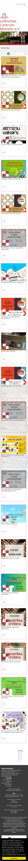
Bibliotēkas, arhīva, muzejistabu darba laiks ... (12, 248)
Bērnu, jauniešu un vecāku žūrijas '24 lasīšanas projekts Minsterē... (12, 731)
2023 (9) (20, 756)
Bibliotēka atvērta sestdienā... (11, 111)
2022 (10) (20, 758)
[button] (22, 34)
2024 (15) (20, 755)
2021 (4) (20, 759)
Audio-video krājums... (8, 352)
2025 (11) (20, 753)
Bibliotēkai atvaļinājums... (10, 524)
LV (21, 4)
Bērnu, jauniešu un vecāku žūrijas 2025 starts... (12, 455)
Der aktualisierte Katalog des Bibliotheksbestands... (11, 490)
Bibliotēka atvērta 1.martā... (10, 559)
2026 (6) (20, 752)
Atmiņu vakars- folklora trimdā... (12, 145)
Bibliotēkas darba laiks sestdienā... (13, 283)
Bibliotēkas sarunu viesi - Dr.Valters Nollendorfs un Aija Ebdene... (13, 76)
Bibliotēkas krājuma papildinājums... (13, 421)
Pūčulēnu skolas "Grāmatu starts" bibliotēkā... (12, 697)
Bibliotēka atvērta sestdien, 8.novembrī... (10, 317)
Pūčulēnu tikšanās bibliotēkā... (11, 179)
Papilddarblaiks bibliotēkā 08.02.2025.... (10, 628)
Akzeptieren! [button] (14, 858)
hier (3, 853)
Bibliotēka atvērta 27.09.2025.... (11, 386)
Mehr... (4, 83)
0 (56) (19, 761)
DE (18, 4)
